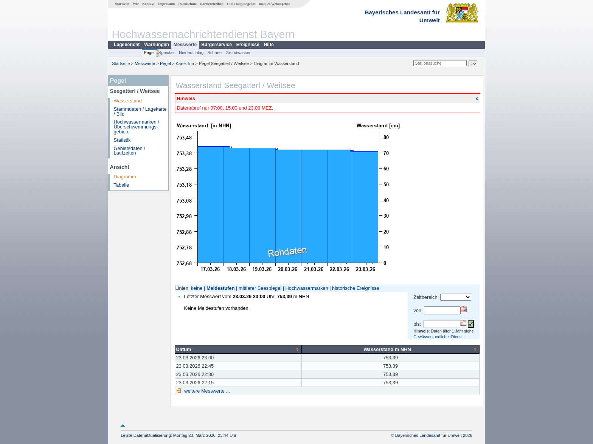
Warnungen (156, 44)
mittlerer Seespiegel (260, 288)
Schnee (214, 52)
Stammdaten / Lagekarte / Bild (140, 111)
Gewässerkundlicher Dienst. (438, 336)
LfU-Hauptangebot (241, 4)
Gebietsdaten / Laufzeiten (129, 150)
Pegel (149, 52)
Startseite (122, 4)
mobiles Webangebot (274, 4)
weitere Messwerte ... (206, 391)
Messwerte (185, 44)
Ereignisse (247, 44)
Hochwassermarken (307, 288)
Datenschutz (187, 4)
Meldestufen (220, 288)
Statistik (122, 140)
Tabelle (121, 185)
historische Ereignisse (355, 288)
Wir (136, 4)
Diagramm (125, 176)
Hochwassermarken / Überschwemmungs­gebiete (136, 127)
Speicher (166, 52)
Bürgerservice (216, 44)
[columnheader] (238, 349)
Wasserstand (128, 101)
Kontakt (148, 4)
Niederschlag (191, 52)
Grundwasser (238, 52)
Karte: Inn (185, 63)
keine (197, 288)
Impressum (166, 4)
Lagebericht (127, 44)
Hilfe (269, 44)
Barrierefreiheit (212, 4)
